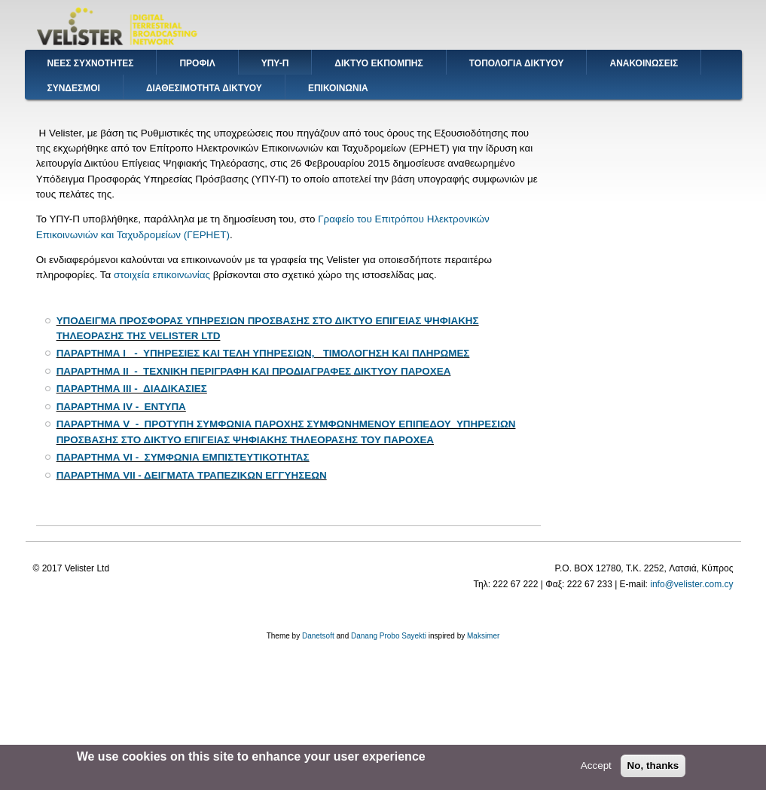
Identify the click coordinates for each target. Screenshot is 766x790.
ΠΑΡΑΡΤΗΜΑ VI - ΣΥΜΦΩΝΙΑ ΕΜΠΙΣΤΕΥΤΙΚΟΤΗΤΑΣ (183, 457)
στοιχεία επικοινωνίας (162, 274)
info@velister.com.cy (691, 584)
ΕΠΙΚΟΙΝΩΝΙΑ (338, 88)
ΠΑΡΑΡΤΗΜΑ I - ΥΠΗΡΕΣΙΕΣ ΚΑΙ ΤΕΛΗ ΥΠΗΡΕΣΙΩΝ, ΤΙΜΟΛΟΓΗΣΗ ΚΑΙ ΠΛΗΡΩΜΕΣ (263, 353)
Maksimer (483, 636)
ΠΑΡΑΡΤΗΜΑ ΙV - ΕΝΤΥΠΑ (121, 406)
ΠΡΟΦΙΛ (197, 63)
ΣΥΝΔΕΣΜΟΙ (73, 88)
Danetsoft (318, 636)
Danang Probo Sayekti (388, 636)
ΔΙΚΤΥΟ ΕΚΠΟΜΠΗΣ (378, 63)
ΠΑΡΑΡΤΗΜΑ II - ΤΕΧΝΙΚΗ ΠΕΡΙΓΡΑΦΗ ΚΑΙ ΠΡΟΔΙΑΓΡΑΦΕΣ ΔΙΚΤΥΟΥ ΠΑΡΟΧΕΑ (253, 371)
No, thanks (653, 768)
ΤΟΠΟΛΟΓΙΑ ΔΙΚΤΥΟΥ (516, 63)
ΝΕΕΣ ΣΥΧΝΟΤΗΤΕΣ (90, 63)
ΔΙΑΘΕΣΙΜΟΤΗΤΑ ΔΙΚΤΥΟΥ (204, 88)
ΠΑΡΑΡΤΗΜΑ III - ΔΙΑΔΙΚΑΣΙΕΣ (131, 388)
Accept (596, 768)
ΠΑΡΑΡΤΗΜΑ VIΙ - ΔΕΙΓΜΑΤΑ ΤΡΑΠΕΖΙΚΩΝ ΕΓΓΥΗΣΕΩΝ (191, 475)
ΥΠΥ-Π (275, 63)
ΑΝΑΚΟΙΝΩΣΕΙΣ (643, 63)
